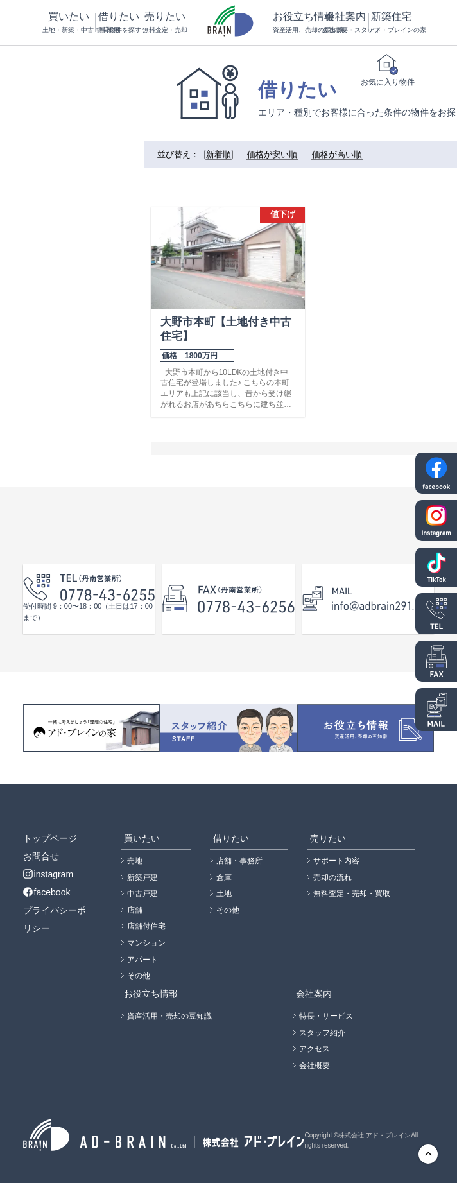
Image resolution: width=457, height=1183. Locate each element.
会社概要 (314, 1065)
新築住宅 (391, 23)
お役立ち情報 (297, 23)
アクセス (314, 1048)
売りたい (165, 23)
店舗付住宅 (146, 926)
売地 (134, 860)
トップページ (50, 838)
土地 (224, 893)
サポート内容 (336, 860)
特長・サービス (326, 1016)
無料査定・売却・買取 (351, 893)
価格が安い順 (272, 154)
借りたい (119, 23)
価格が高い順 (337, 154)
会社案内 (345, 23)
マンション (146, 942)
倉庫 (224, 877)
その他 (138, 975)
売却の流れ (332, 877)
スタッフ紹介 (322, 1032)
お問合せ (41, 856)
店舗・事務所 (239, 860)
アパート (142, 959)
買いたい (68, 23)
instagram (48, 874)
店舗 (134, 910)
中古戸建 (142, 893)
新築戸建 (142, 877)
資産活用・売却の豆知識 (169, 1016)
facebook (47, 892)
